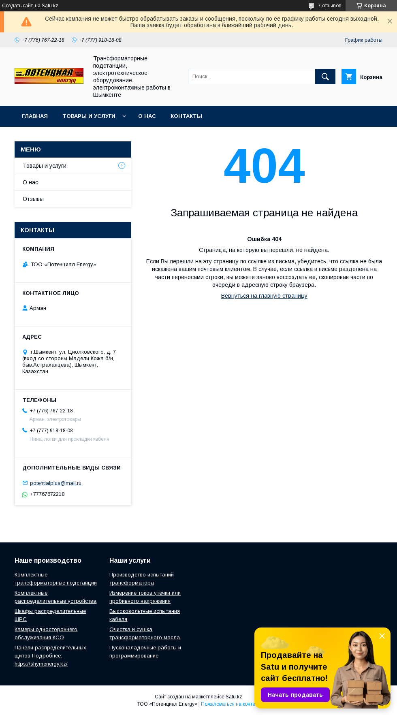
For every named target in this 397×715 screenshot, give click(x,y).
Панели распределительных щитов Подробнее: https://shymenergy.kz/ (50, 656)
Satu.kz (234, 697)
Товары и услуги (88, 116)
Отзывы (33, 199)
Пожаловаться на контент (230, 704)
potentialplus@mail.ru (55, 483)
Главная (35, 116)
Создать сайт (17, 6)
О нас (147, 116)
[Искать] (325, 76)
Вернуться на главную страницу (264, 295)
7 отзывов (330, 6)
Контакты (186, 116)
